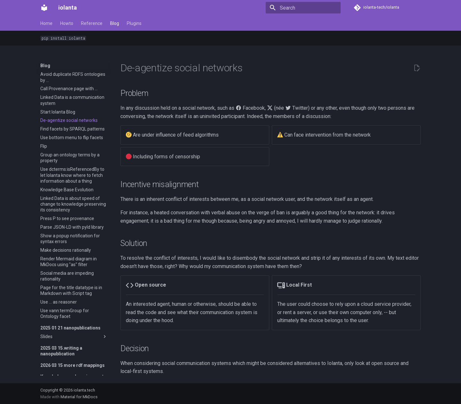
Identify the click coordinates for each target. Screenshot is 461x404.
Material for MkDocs (79, 396)
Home (46, 23)
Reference (91, 23)
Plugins (134, 23)
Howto (66, 23)
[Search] (303, 7)
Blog (114, 23)
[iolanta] (44, 7)
